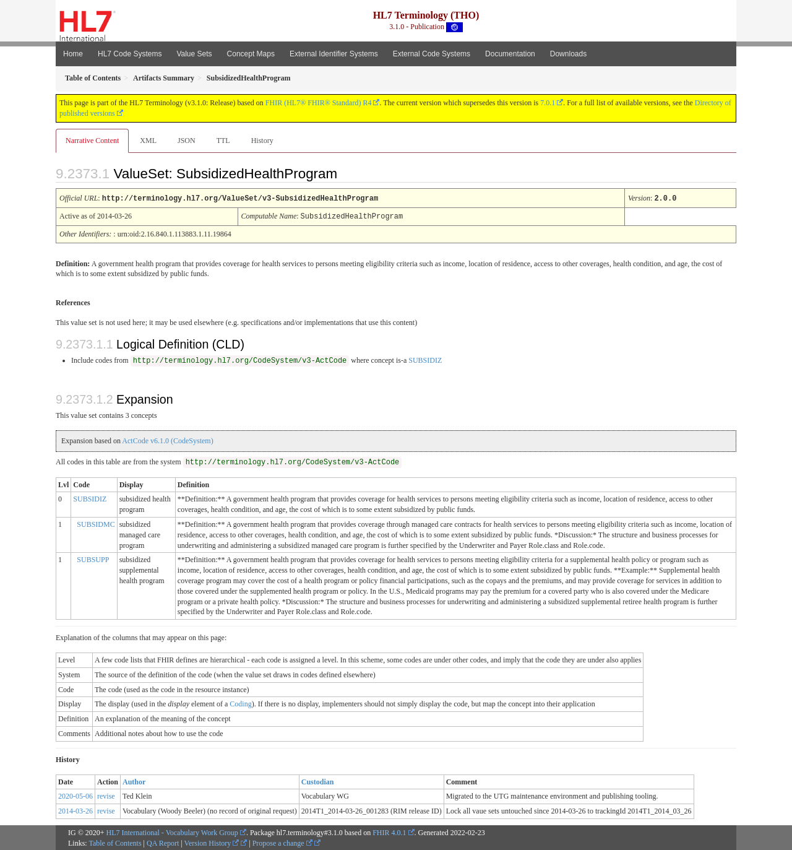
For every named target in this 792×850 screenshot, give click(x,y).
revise (106, 795)
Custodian (317, 780)
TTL (223, 140)
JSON (187, 140)
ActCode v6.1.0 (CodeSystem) (167, 439)
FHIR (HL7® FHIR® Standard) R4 (318, 102)
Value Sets (194, 54)
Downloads (568, 54)
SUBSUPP (93, 558)
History (262, 140)
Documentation (510, 54)
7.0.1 (547, 102)
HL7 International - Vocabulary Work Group (172, 831)
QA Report (163, 842)
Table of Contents (114, 842)
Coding (240, 702)
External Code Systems (431, 54)
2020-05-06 (75, 795)
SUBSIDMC (95, 523)
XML (148, 140)
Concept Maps (251, 54)
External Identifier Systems (334, 54)
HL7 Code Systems (129, 54)
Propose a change (282, 842)
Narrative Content (92, 140)
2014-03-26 (75, 809)
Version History (211, 842)
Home (73, 54)
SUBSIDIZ (425, 359)
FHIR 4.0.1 (389, 831)
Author (134, 780)
